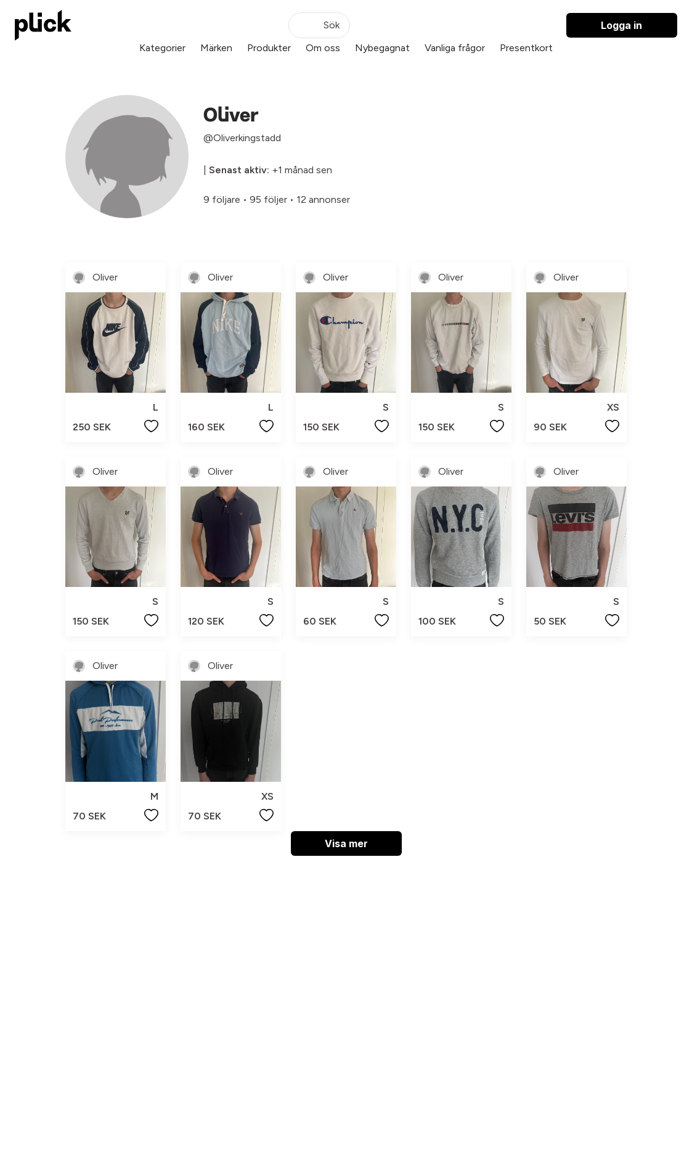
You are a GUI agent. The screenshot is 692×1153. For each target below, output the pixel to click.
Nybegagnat (382, 48)
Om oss (323, 48)
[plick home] (43, 25)
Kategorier (162, 48)
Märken (216, 48)
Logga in (621, 25)
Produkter (269, 48)
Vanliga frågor (455, 48)
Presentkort (526, 48)
